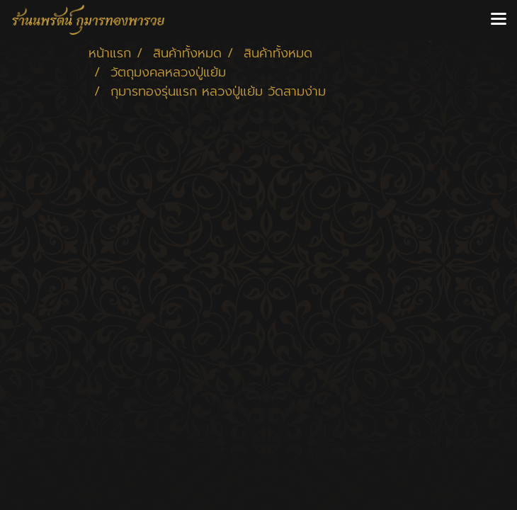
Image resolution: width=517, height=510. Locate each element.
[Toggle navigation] (498, 19)
